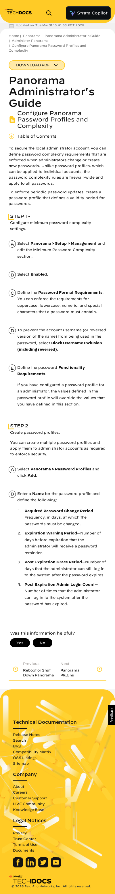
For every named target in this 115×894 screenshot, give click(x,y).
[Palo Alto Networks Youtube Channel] (56, 866)
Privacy (20, 833)
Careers (20, 792)
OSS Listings (25, 757)
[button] (111, 715)
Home (14, 36)
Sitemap (21, 763)
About (18, 786)
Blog (17, 746)
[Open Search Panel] (50, 13)
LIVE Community (29, 804)
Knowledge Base (28, 809)
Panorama (32, 36)
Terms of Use (25, 844)
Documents (23, 850)
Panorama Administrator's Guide (72, 36)
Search (19, 740)
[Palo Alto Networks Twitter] (43, 866)
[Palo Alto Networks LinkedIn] (31, 866)
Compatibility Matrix (32, 752)
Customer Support (30, 798)
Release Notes (26, 734)
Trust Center (24, 839)
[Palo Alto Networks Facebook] (18, 866)
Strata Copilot (88, 13)
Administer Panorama (30, 40)
